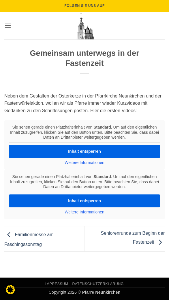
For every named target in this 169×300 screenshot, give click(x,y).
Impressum (56, 284)
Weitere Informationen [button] (84, 162)
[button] (7, 25)
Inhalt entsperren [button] (84, 151)
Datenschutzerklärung (98, 284)
